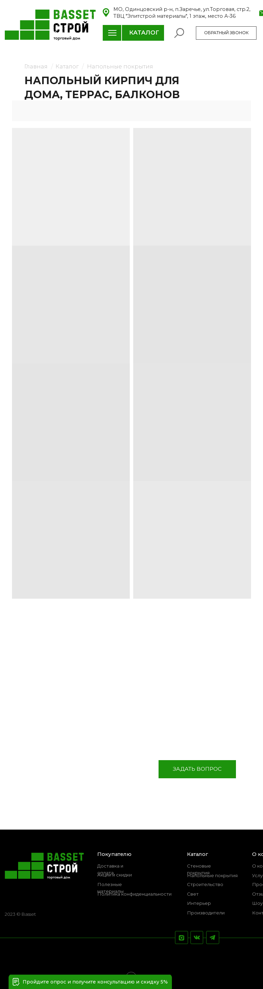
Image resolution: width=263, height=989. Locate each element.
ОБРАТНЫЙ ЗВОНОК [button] (226, 32)
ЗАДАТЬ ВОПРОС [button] (197, 769)
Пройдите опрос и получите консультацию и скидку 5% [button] (95, 982)
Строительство (205, 884)
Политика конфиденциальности (134, 894)
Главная (36, 66)
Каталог (67, 66)
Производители (206, 912)
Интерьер (199, 903)
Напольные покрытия (120, 66)
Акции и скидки (114, 874)
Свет (193, 894)
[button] (16, 982)
